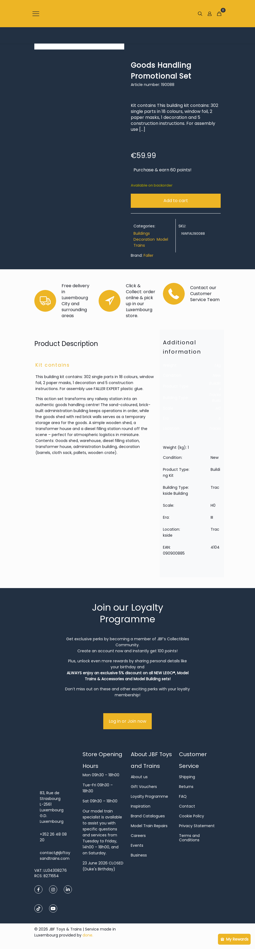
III (219, 418)
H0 (218, 408)
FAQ (183, 796)
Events (137, 845)
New (216, 375)
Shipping (187, 777)
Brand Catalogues (148, 816)
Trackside (217, 428)
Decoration (144, 239)
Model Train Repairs (149, 826)
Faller (148, 255)
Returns (186, 786)
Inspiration (140, 806)
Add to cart (175, 200)
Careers (138, 835)
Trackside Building (217, 397)
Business (139, 855)
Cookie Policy (191, 816)
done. (88, 935)
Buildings (141, 233)
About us (139, 777)
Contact (187, 806)
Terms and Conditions (189, 838)
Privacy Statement (197, 826)
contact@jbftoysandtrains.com (55, 855)
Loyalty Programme (149, 796)
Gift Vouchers (144, 786)
